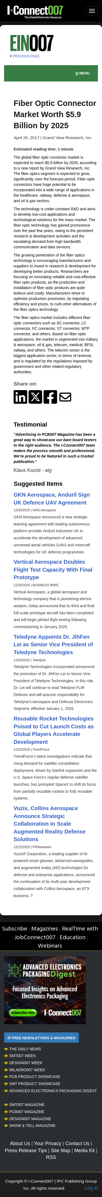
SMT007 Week (20, 1056)
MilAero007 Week (24, 1070)
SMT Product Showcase (32, 1084)
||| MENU (82, 73)
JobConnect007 (34, 937)
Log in (91, 1188)
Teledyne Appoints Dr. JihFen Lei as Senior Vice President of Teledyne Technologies (53, 644)
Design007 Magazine (27, 1119)
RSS (51, 1157)
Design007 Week (23, 1063)
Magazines (44, 929)
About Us (20, 1143)
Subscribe (14, 929)
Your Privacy (47, 1143)
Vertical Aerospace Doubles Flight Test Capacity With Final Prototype (53, 569)
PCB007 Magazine (24, 1112)
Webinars (50, 946)
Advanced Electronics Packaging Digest (50, 1091)
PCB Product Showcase (32, 1076)
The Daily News (22, 1049)
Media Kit (84, 1150)
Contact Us (77, 1143)
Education (72, 937)
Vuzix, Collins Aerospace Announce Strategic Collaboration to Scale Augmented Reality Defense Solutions (50, 823)
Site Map (60, 1150)
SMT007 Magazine (24, 1104)
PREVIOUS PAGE (24, 56)
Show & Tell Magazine (29, 1125)
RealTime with (80, 929)
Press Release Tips (26, 1150)
